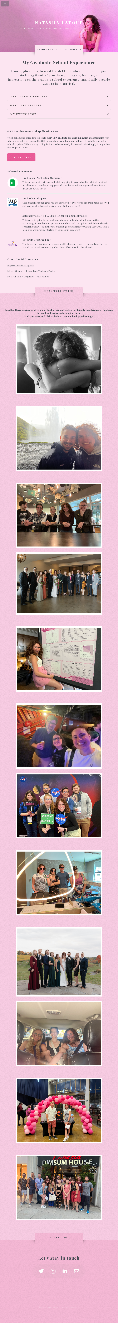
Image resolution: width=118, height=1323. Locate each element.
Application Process (28, 96)
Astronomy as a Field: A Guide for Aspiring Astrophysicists (55, 215)
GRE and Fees (21, 157)
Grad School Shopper (34, 198)
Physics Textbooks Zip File (20, 265)
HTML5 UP (74, 1307)
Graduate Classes (26, 105)
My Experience (23, 114)
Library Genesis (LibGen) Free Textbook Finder (31, 271)
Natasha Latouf (59, 22)
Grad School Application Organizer (42, 177)
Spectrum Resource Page (37, 239)
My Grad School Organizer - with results (28, 276)
